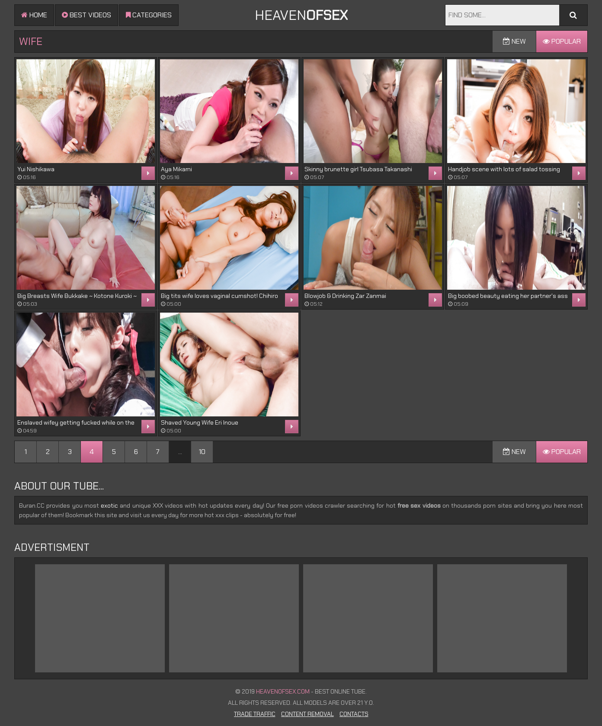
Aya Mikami (176, 169)
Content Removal (307, 714)
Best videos (86, 14)
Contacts (353, 714)
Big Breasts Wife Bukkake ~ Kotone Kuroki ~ (77, 296)
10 (202, 451)
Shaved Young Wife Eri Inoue (199, 422)
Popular (562, 41)
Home (34, 14)
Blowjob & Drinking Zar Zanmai (345, 296)
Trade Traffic (254, 714)
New (514, 41)
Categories (149, 14)
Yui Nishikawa (35, 169)
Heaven (301, 15)
